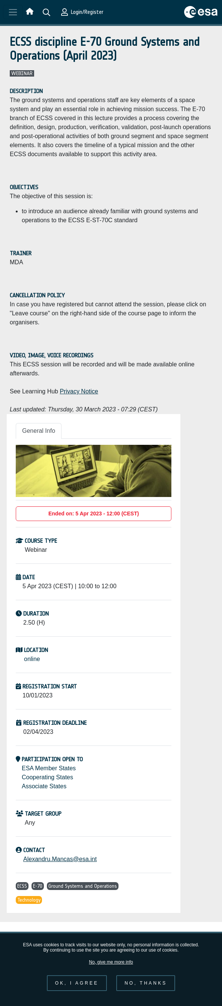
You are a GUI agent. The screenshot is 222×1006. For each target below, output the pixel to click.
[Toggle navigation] (13, 12)
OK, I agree (77, 989)
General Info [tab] (38, 431)
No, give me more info (111, 968)
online (32, 659)
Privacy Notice (79, 391)
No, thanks (145, 989)
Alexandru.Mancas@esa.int (60, 859)
